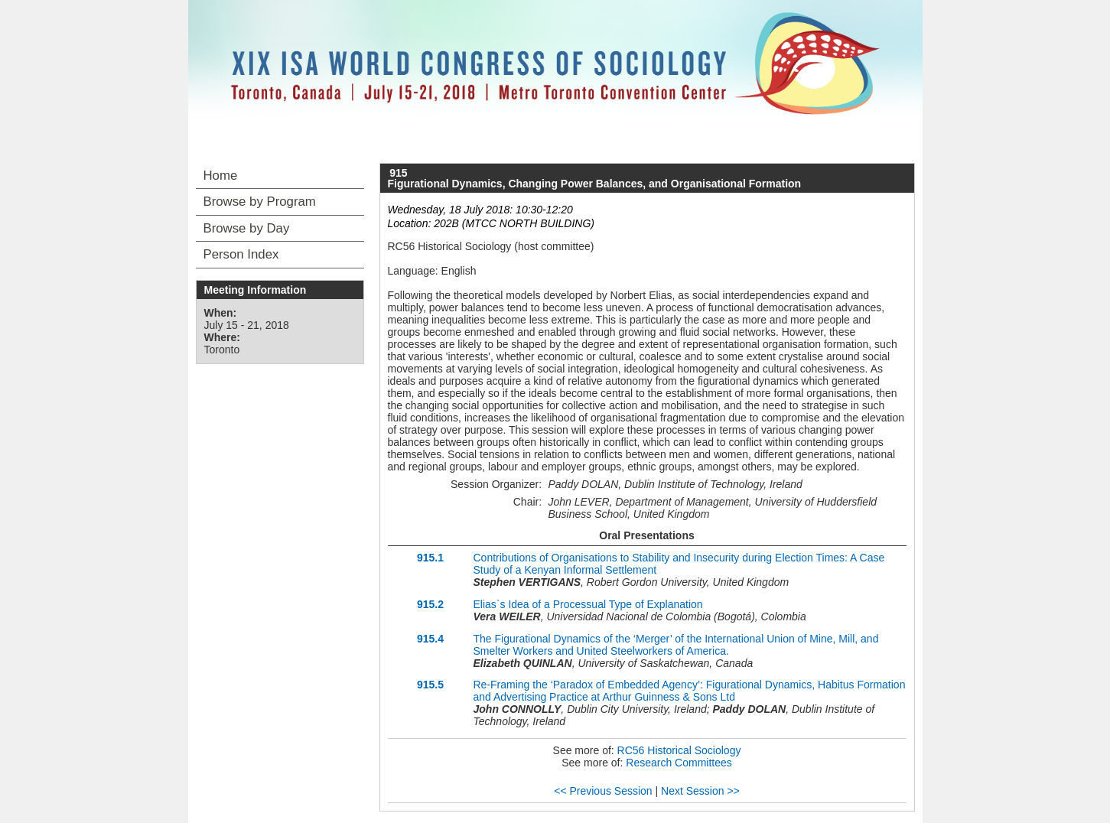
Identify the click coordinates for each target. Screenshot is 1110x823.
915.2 (430, 604)
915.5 (430, 684)
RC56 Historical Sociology (679, 750)
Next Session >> (700, 791)
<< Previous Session (603, 791)
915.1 (430, 557)
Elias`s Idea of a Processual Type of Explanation (588, 604)
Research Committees (679, 762)
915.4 (430, 639)
